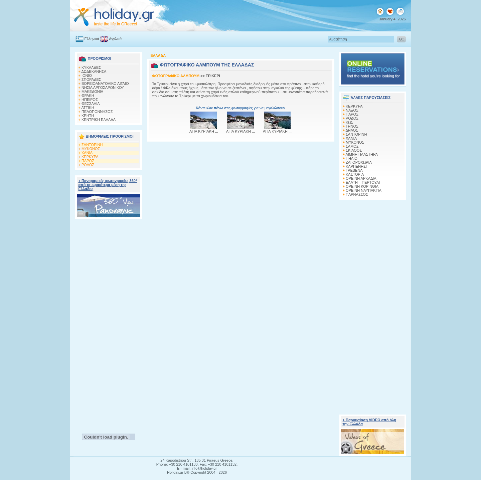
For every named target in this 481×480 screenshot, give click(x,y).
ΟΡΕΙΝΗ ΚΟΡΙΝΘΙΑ (362, 186)
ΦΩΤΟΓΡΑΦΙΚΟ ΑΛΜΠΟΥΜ (176, 76)
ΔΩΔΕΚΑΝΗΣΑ (93, 71)
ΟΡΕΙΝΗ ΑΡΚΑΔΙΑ (361, 178)
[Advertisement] (108, 324)
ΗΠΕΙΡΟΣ (90, 100)
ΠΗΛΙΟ (351, 158)
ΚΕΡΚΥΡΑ (90, 157)
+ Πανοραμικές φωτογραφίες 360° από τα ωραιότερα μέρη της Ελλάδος (107, 185)
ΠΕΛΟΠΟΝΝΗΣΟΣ (97, 112)
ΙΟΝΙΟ (87, 75)
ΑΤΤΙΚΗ (87, 108)
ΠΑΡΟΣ (88, 161)
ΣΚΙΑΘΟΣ (354, 150)
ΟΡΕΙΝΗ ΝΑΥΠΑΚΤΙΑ (363, 190)
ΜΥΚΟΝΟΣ (91, 149)
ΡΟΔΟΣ (88, 165)
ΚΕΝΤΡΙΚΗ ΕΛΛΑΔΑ (99, 120)
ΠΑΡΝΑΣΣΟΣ (357, 194)
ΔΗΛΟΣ (351, 130)
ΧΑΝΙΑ (87, 153)
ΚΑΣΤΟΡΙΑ (355, 174)
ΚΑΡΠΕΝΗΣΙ (356, 166)
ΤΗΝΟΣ (352, 126)
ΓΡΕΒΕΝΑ (354, 170)
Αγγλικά (111, 39)
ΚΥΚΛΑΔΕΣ (91, 67)
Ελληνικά (87, 39)
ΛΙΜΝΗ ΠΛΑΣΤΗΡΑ (361, 154)
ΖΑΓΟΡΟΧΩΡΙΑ (359, 162)
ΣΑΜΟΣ (352, 146)
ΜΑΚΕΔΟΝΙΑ (92, 92)
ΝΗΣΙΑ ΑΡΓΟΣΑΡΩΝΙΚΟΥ (103, 88)
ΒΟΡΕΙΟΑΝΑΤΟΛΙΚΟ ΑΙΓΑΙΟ (105, 84)
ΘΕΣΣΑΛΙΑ (91, 104)
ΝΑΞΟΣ (352, 110)
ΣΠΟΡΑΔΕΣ (91, 79)
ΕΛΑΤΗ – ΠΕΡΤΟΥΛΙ (363, 182)
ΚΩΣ (349, 122)
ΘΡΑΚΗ (88, 96)
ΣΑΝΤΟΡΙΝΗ (92, 145)
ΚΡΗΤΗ (88, 116)
